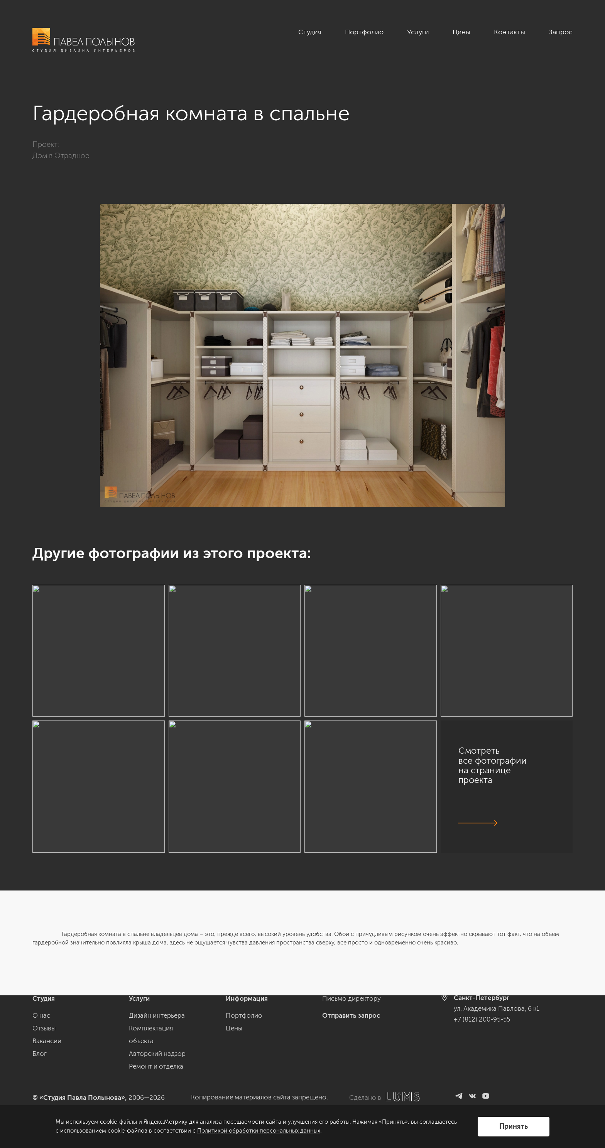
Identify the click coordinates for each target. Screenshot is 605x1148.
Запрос (561, 32)
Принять (513, 1126)
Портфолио (364, 32)
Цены (461, 32)
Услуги (418, 32)
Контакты (509, 32)
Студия (309, 32)
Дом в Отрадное (60, 155)
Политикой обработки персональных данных (258, 1130)
